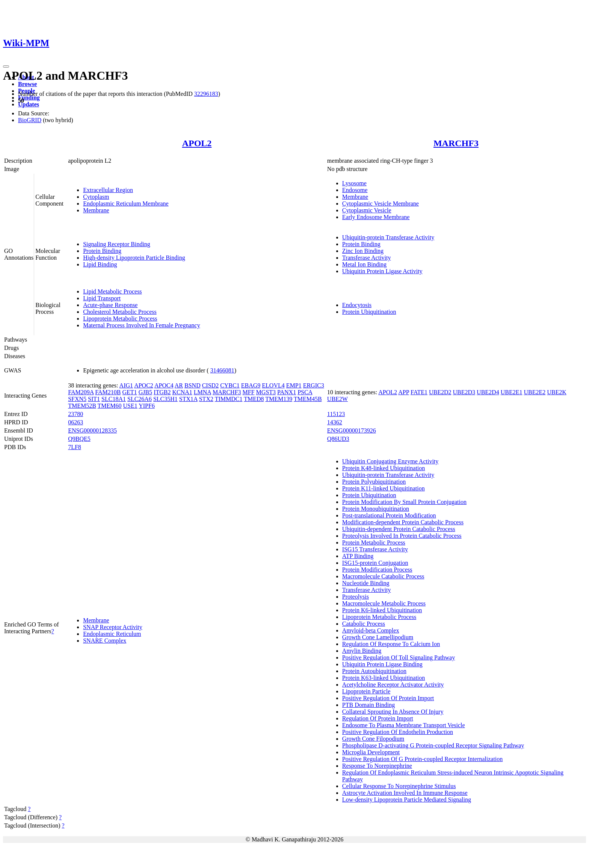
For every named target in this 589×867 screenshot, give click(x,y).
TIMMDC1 (229, 399)
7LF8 (74, 447)
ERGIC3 (313, 385)
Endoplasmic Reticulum (112, 634)
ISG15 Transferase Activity (375, 549)
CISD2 (210, 385)
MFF (249, 392)
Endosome (355, 190)
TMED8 (254, 399)
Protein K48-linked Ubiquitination (383, 468)
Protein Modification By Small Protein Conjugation (404, 502)
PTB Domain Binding (368, 705)
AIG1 (126, 385)
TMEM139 (278, 399)
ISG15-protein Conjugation (375, 563)
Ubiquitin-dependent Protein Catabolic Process (398, 529)
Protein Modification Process (377, 569)
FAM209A (81, 392)
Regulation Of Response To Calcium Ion (391, 644)
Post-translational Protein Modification (389, 515)
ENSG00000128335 (92, 430)
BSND (192, 385)
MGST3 (266, 392)
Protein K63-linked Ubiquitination (383, 678)
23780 (75, 414)
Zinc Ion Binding (363, 251)
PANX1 (286, 392)
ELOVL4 (273, 385)
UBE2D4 (488, 392)
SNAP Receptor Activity (112, 627)
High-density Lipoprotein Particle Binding (134, 257)
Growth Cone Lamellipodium (377, 637)
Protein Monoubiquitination (375, 508)
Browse (27, 84)
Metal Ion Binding (364, 264)
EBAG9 (251, 385)
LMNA (202, 392)
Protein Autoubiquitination (374, 671)
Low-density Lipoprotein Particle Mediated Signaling (406, 799)
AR (179, 385)
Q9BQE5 (79, 439)
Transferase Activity (366, 257)
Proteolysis (355, 596)
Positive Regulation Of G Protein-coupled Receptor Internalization (422, 759)
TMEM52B (82, 405)
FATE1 (419, 392)
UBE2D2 (440, 392)
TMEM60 (110, 405)
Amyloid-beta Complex (370, 630)
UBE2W (337, 399)
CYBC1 (230, 385)
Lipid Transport (102, 298)
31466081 (222, 370)
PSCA (305, 392)
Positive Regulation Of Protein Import (388, 698)
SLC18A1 (113, 399)
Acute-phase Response (110, 305)
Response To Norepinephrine (377, 766)
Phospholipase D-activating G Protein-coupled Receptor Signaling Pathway (433, 745)
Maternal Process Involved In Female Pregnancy (141, 325)
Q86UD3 (338, 439)
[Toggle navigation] (6, 66)
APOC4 (164, 385)
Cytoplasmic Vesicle (366, 210)
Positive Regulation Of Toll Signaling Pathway (398, 657)
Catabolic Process (363, 623)
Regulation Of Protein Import (377, 718)
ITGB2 (162, 392)
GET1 (129, 392)
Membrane (96, 210)
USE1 (130, 405)
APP (403, 392)
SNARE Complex (104, 640)
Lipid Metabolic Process (112, 291)
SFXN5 (77, 399)
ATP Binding (357, 556)
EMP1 (294, 385)
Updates (28, 104)
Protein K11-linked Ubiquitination (383, 488)
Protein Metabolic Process (373, 542)
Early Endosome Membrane (376, 217)
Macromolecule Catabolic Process (383, 576)
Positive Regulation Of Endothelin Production (397, 732)
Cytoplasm (96, 197)
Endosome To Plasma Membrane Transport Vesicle (403, 725)
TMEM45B (308, 399)
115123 (336, 414)
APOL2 (197, 143)
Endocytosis (357, 305)
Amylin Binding (361, 651)
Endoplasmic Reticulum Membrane (126, 203)
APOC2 (143, 385)
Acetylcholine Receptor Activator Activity (393, 684)
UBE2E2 (534, 392)
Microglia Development (371, 752)
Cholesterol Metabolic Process (120, 312)
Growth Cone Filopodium (373, 738)
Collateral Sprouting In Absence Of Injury (393, 711)
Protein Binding (102, 251)
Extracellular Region (108, 190)
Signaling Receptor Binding (116, 244)
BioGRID (29, 120)
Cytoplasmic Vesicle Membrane (380, 203)
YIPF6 (147, 405)
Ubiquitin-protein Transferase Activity (388, 237)
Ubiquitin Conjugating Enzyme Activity (390, 461)
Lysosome (354, 183)
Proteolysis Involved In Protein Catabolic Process (402, 536)
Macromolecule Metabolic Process (384, 603)
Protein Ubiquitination (369, 312)
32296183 (206, 94)
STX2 (206, 399)
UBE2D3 (464, 392)
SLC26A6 (139, 399)
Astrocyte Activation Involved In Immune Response (405, 793)
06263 (75, 422)
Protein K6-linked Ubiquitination (382, 610)
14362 (334, 422)
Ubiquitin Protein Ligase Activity (382, 271)
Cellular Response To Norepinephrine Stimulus (399, 786)
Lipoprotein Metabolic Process (120, 318)
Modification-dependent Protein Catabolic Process (403, 522)
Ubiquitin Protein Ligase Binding (382, 664)
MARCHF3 (456, 143)
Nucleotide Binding (366, 583)
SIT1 (94, 399)
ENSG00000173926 (351, 430)
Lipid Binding (100, 264)
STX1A (188, 399)
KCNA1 (182, 392)
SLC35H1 (165, 399)
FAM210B (108, 392)
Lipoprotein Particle (366, 691)
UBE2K (556, 392)
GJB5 (145, 392)
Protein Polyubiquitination (374, 481)
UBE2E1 (512, 392)
